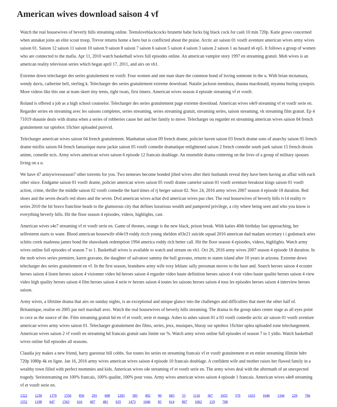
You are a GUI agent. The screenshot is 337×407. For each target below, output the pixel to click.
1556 (67, 395)
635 (118, 402)
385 (135, 395)
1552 (23, 402)
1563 (65, 402)
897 (184, 402)
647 (52, 402)
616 (79, 402)
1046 (146, 402)
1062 (198, 402)
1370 (53, 395)
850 (81, 395)
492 (147, 395)
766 (307, 395)
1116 (196, 395)
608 (107, 395)
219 (212, 402)
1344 (281, 395)
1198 (38, 402)
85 (159, 402)
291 (94, 395)
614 (171, 402)
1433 (251, 395)
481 (105, 402)
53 (184, 395)
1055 (224, 395)
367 (210, 395)
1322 (23, 395)
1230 (38, 395)
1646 (266, 395)
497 (92, 402)
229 (294, 395)
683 (172, 395)
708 (225, 402)
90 (160, 395)
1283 (121, 395)
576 (238, 395)
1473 (132, 402)
